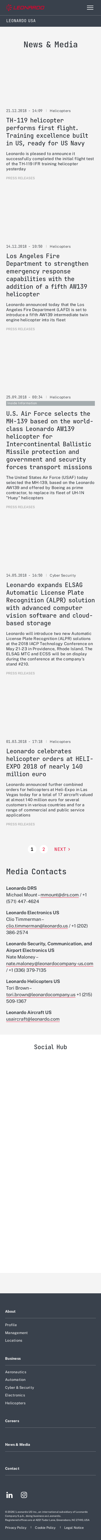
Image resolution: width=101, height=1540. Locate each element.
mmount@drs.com (60, 894)
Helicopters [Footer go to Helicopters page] (15, 1403)
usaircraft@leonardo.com (33, 1019)
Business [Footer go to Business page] (13, 1358)
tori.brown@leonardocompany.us (40, 994)
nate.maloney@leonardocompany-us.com (49, 963)
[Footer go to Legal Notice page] (74, 1528)
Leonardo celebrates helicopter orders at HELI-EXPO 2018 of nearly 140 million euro (49, 762)
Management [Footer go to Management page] (16, 1333)
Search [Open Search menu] (79, 7)
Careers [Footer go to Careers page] (12, 1421)
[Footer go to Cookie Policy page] (45, 1528)
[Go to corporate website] (25, 7)
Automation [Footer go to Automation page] (15, 1380)
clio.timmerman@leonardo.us (37, 925)
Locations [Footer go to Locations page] (13, 1340)
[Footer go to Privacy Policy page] (16, 1528)
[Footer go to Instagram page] (24, 1496)
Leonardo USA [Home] (21, 20)
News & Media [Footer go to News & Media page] (17, 1444)
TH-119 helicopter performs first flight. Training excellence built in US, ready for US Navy (47, 131)
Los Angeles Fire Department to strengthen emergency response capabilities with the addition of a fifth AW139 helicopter (47, 275)
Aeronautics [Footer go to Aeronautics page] (15, 1372)
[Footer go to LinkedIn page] (9, 1496)
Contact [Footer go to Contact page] (12, 1468)
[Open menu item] (90, 7)
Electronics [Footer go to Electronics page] (15, 1395)
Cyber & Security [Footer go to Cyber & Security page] (19, 1387)
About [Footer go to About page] (10, 1311)
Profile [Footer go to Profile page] (11, 1325)
